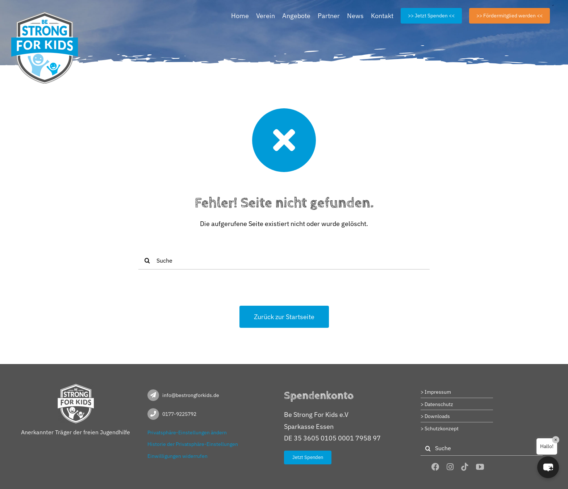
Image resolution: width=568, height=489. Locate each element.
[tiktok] (465, 467)
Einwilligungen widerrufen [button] (177, 456)
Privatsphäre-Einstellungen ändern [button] (187, 432)
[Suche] (284, 260)
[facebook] (435, 467)
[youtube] (480, 467)
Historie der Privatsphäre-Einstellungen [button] (192, 444)
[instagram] (450, 467)
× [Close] (555, 440)
